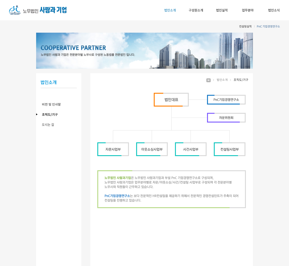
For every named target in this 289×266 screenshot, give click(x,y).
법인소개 (170, 10)
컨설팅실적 (245, 26)
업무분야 (248, 10)
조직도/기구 (61, 114)
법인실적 (222, 10)
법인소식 (274, 10)
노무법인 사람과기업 (38, 10)
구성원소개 (196, 10)
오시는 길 (61, 125)
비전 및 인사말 (61, 104)
